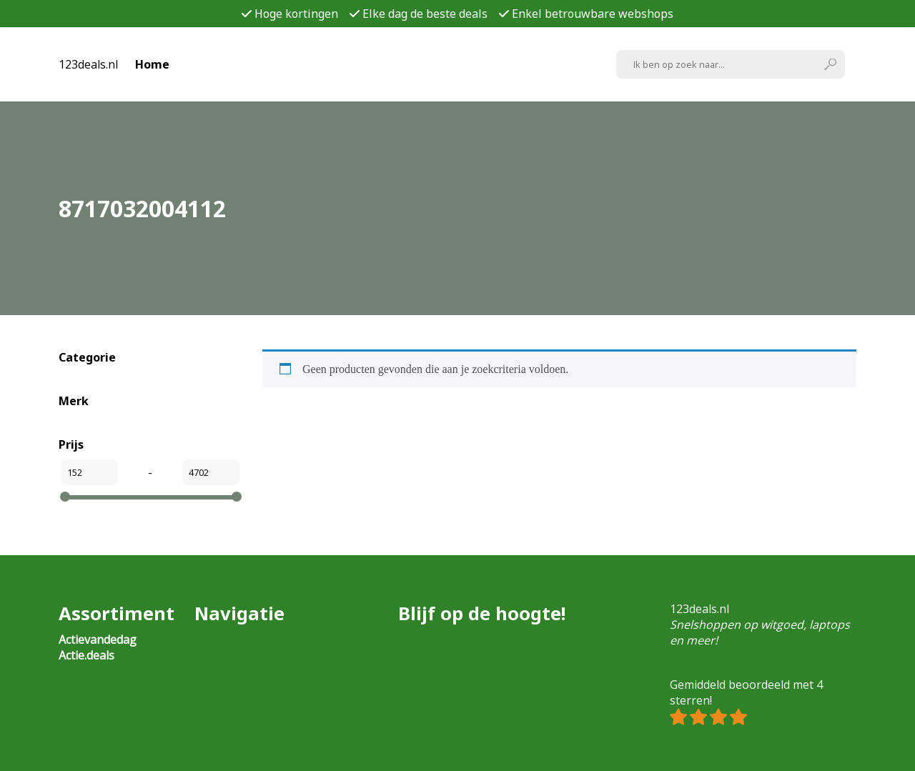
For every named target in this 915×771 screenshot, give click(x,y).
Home (152, 64)
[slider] (65, 497)
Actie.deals (86, 655)
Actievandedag (98, 639)
